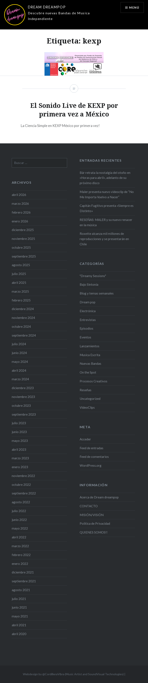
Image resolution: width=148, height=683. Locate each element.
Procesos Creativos (93, 381)
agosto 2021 (21, 590)
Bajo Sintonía (89, 284)
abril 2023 (19, 449)
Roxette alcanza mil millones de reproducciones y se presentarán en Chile (104, 239)
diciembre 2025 (23, 230)
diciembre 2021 (23, 572)
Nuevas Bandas (90, 363)
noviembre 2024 (23, 318)
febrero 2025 (21, 300)
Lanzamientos (89, 346)
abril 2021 (19, 625)
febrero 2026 (21, 212)
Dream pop (87, 302)
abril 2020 (19, 634)
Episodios (86, 328)
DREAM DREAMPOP (47, 7)
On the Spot (88, 372)
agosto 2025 (21, 265)
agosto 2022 (21, 502)
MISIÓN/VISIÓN (92, 515)
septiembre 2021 (24, 581)
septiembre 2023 (24, 414)
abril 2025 (19, 282)
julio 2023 (19, 423)
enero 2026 (20, 221)
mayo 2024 (20, 361)
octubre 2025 (21, 247)
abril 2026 (19, 195)
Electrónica (88, 311)
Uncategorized (90, 398)
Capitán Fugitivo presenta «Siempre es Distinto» (107, 208)
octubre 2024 (21, 326)
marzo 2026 (20, 203)
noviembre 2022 (23, 476)
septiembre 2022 (24, 493)
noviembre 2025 (23, 238)
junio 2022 (19, 520)
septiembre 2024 (24, 335)
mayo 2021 (20, 616)
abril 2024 (19, 370)
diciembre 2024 (23, 309)
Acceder (85, 439)
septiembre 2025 (24, 256)
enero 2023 (20, 467)
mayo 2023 (20, 441)
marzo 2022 (20, 546)
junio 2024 (19, 353)
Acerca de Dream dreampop (99, 497)
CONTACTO (89, 506)
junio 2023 (19, 432)
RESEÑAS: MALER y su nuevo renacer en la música (106, 222)
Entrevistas (88, 320)
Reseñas (85, 390)
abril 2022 (19, 537)
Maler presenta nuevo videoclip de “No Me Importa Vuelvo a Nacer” (107, 194)
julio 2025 (19, 274)
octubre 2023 (21, 405)
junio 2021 (19, 607)
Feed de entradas (91, 448)
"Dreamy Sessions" (93, 276)
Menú (134, 7)
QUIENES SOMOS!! (94, 532)
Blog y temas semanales (97, 293)
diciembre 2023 (23, 388)
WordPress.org (90, 465)
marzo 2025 (20, 291)
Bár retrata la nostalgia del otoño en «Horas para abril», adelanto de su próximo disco (105, 178)
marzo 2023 (20, 458)
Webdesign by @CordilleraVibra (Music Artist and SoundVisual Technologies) (73, 674)
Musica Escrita (90, 355)
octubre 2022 (21, 484)
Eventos (85, 337)
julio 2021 (19, 599)
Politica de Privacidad (95, 523)
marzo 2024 (20, 379)
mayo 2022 (20, 528)
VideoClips (87, 407)
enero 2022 (20, 563)
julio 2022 (19, 511)
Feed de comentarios (94, 456)
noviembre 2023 (23, 397)
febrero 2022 (21, 555)
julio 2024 (19, 344)
